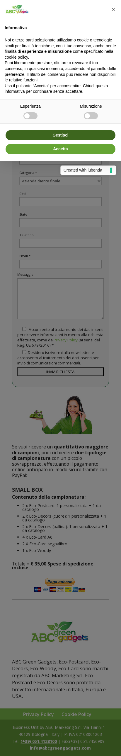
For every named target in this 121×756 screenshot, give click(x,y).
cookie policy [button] (16, 57)
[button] (113, 9)
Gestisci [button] (60, 135)
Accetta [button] (60, 148)
